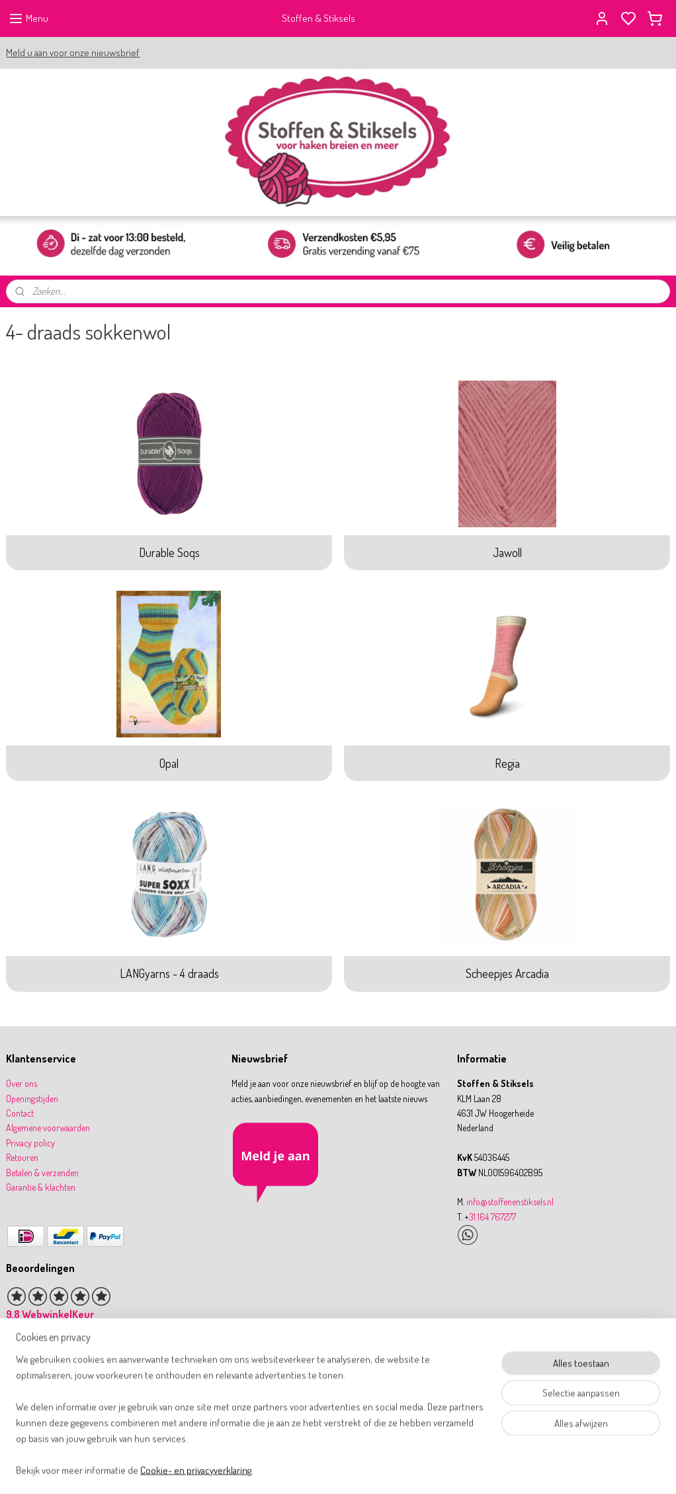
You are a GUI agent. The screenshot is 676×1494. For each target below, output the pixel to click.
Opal (169, 763)
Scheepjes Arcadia (507, 974)
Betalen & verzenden (42, 1172)
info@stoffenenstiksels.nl (510, 1201)
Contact (20, 1113)
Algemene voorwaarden (48, 1127)
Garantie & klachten (40, 1187)
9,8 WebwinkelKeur (50, 1314)
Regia (507, 763)
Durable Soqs (169, 552)
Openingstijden (32, 1098)
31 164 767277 (492, 1216)
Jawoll (507, 552)
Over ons (21, 1083)
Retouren (22, 1157)
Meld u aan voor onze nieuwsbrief (73, 52)
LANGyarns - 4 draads (169, 974)
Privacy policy (30, 1142)
